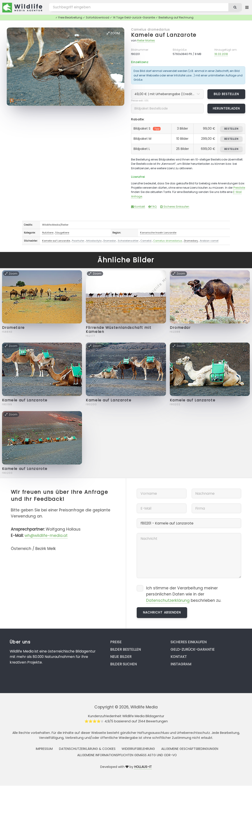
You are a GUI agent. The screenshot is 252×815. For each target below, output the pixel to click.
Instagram (180, 664)
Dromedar (109, 241)
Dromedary (191, 241)
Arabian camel (209, 241)
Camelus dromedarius (150, 29)
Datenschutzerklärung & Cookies (87, 748)
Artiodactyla (94, 241)
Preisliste (239, 188)
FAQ (152, 206)
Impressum (44, 748)
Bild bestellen (226, 94)
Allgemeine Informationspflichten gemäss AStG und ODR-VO (127, 755)
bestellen (231, 128)
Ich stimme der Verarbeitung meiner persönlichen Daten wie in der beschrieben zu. (183, 594)
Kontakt (138, 206)
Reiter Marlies (146, 40)
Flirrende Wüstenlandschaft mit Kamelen (118, 329)
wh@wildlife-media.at (46, 535)
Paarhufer (78, 241)
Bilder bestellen (125, 649)
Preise (116, 642)
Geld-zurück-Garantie (192, 649)
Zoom (113, 33)
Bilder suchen (123, 664)
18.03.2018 (221, 54)
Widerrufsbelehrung (138, 748)
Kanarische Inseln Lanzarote (158, 232)
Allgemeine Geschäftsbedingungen (189, 748)
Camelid (145, 241)
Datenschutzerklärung (168, 600)
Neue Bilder (121, 656)
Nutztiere (47, 232)
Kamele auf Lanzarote (163, 35)
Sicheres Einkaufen (174, 206)
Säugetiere (62, 232)
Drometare (13, 327)
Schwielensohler (128, 241)
